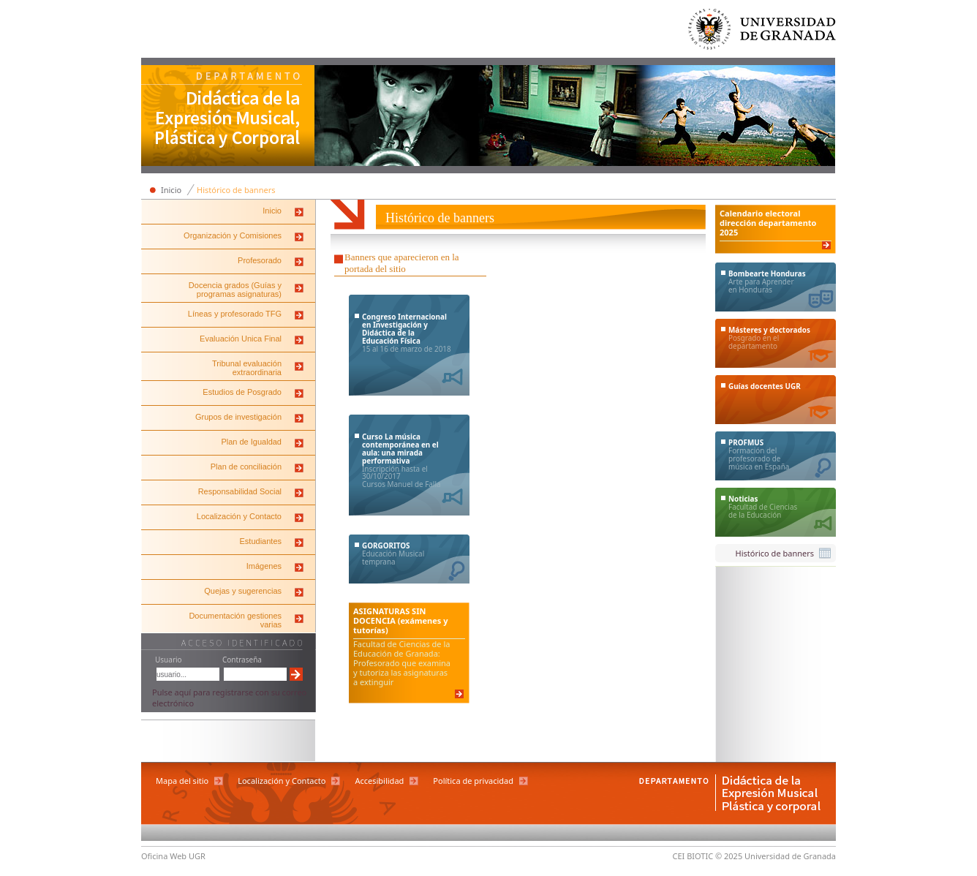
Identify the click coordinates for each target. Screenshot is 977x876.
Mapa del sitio (182, 780)
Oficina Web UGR (173, 855)
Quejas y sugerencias (243, 590)
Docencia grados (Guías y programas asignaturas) (235, 289)
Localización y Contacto (239, 516)
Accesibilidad (379, 780)
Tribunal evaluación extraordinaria (247, 368)
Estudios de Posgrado (242, 392)
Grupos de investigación (238, 416)
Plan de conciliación (246, 466)
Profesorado (260, 260)
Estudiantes (261, 541)
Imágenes (264, 566)
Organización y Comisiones (233, 235)
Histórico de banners (236, 189)
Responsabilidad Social (240, 491)
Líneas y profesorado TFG (235, 313)
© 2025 (728, 855)
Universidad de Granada (763, 32)
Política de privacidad (473, 780)
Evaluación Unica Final (241, 338)
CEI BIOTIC (693, 855)
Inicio (171, 189)
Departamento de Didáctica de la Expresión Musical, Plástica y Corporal (228, 117)
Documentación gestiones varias (235, 620)
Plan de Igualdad (251, 441)
